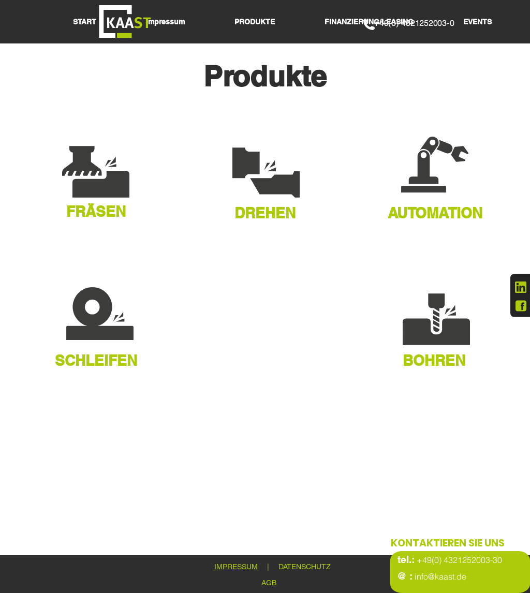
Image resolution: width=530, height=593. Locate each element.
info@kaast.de (439, 576)
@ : (405, 576)
